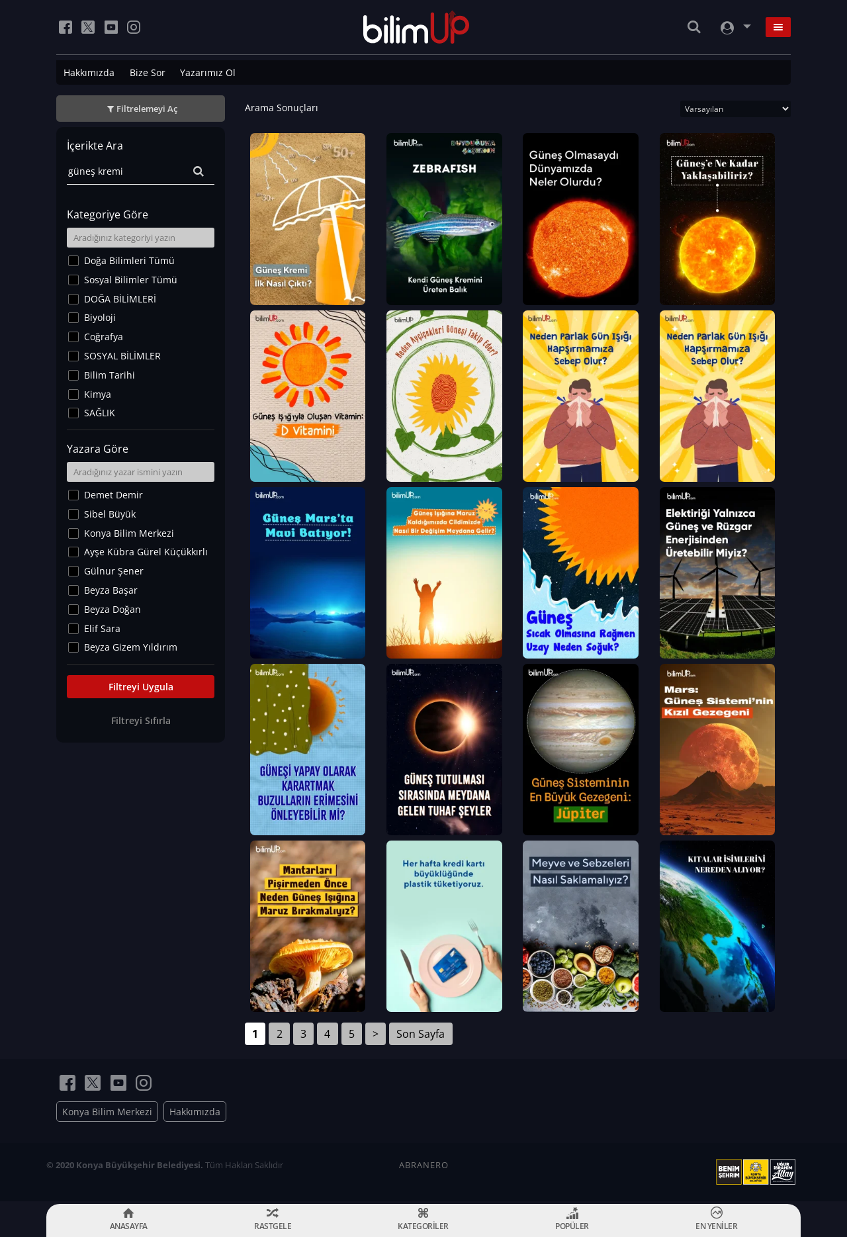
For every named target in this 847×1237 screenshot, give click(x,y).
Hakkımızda (89, 72)
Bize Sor (147, 72)
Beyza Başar (111, 590)
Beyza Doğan (112, 609)
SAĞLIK (99, 412)
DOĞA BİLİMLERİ (120, 299)
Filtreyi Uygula (141, 686)
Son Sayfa (420, 1036)
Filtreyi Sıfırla (141, 720)
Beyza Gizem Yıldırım (130, 647)
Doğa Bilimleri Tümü (129, 260)
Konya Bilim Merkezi (129, 533)
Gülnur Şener (114, 571)
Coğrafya (103, 336)
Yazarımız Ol (208, 72)
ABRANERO (424, 1167)
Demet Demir (113, 494)
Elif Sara (102, 628)
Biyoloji (100, 317)
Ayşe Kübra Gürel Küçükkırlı (146, 551)
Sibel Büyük (110, 514)
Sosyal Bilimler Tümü (130, 279)
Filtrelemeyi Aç (146, 109)
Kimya (97, 394)
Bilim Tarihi (109, 375)
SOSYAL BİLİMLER (122, 355)
